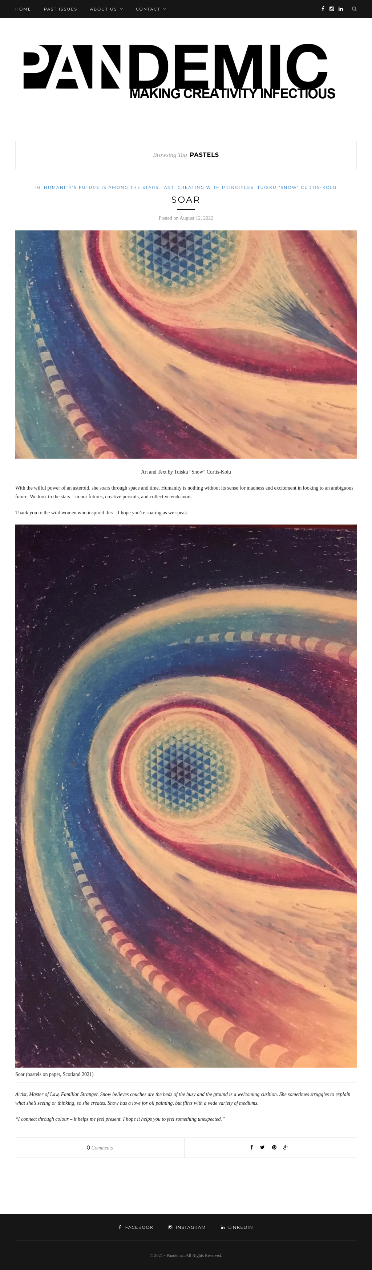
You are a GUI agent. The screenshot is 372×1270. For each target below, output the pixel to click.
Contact (148, 9)
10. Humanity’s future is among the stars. (98, 187)
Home (23, 9)
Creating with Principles (216, 187)
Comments (100, 1148)
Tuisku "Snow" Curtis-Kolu (297, 187)
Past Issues (61, 9)
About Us (103, 9)
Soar (186, 199)
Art (169, 187)
